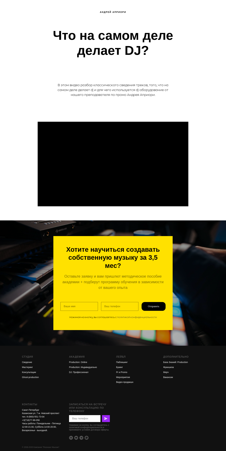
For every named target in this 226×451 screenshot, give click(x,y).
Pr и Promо (121, 372)
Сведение (27, 362)
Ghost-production (30, 377)
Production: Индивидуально (83, 367)
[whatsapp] (87, 438)
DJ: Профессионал (78, 372)
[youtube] (76, 438)
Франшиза (168, 367)
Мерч (166, 372)
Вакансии (168, 377)
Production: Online (78, 362)
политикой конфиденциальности (137, 317)
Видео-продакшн (124, 382)
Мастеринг (27, 367)
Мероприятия (123, 377)
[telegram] (81, 438)
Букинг (119, 367)
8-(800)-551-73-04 (36, 416)
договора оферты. (100, 429)
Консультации (29, 372)
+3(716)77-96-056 (31, 420)
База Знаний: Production (175, 362)
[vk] (71, 438)
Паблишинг (122, 362)
